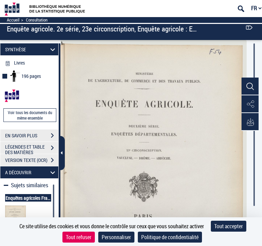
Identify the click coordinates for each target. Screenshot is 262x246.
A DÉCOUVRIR (31, 172)
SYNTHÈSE (31, 49)
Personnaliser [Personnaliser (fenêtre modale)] (116, 237)
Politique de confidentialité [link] (170, 237)
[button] (250, 86)
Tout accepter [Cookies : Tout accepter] (228, 226)
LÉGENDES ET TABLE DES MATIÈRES (31, 148)
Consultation (36, 20)
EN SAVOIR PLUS (31, 135)
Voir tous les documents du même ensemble (30, 115)
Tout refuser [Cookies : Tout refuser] (78, 237)
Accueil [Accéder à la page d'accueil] (13, 20)
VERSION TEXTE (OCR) (31, 160)
